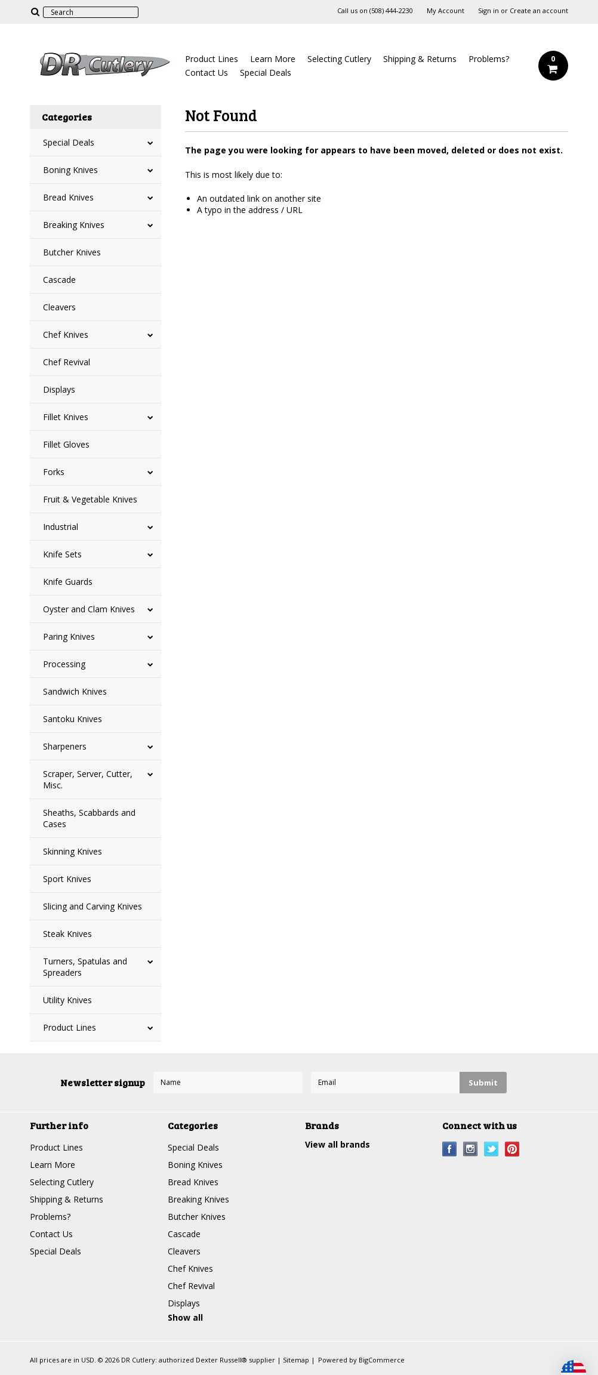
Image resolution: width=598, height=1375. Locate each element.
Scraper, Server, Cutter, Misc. (87, 779)
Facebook (449, 1149)
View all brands (337, 1144)
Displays (59, 389)
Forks (53, 471)
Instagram (470, 1149)
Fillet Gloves (66, 444)
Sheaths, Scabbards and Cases (89, 818)
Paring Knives (69, 636)
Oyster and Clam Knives (89, 609)
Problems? (488, 58)
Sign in (488, 11)
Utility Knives (67, 1000)
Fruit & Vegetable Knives (90, 499)
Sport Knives (67, 878)
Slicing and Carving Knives (92, 906)
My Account (445, 11)
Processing (64, 664)
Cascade (59, 279)
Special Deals (265, 72)
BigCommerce (382, 1359)
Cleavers (59, 307)
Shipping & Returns (420, 58)
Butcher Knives (72, 252)
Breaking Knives (73, 224)
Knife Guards (68, 581)
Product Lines (211, 58)
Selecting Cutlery (339, 58)
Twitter (491, 1149)
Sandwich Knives (75, 691)
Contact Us (206, 72)
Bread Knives (68, 197)
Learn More (272, 58)
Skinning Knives (72, 851)
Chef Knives (65, 334)
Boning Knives (70, 169)
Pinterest (512, 1149)
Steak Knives (67, 933)
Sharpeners (65, 746)
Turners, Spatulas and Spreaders (85, 966)
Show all (185, 1317)
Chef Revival (66, 362)
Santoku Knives (72, 719)
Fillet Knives (65, 417)
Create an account (539, 11)
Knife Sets (62, 554)
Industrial (60, 526)
